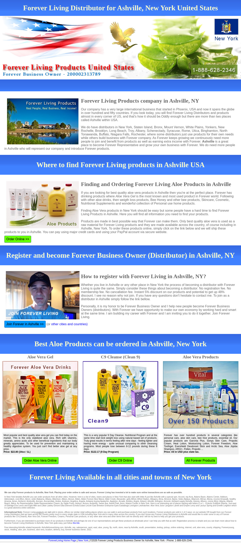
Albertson (56, 499)
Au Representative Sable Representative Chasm (38, 503)
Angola (82, 501)
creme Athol (213, 501)
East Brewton (98, 505)
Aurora (86, 503)
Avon (122, 503)
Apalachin (104, 501)
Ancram (39, 501)
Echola (76, 505)
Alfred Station (143, 499)
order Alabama (37, 499)
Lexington (133, 505)
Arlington (159, 501)
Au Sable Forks (67, 503)
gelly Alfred (131, 499)
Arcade (122, 501)
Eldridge (10, 505)
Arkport (143, 501)
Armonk (167, 501)
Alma (161, 499)
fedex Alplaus (184, 499)
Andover (65, 501)
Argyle (136, 501)
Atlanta (222, 501)
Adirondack (9, 499)
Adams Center (213, 497)
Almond (167, 499)
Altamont (195, 499)
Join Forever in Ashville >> (25, 324)
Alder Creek (110, 499)
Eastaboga (124, 505)
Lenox (21, 505)
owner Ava (103, 503)
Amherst (22, 501)
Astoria (196, 501)
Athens (204, 501)
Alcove (71, 499)
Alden (77, 499)
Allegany (154, 499)
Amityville (31, 501)
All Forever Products (200, 460)
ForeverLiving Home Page (62, 540)
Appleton (114, 501)
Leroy (192, 505)
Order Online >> (17, 239)
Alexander (121, 499)
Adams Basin (200, 497)
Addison (223, 497)
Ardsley (129, 501)
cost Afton (19, 499)
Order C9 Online (120, 460)
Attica (13, 503)
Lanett (176, 505)
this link (76, 523)
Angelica (74, 501)
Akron (27, 499)
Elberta (224, 503)
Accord (181, 497)
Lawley (50, 505)
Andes (58, 501)
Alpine (174, 499)
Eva (16, 505)
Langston (169, 505)
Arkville (150, 501)
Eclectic (208, 503)
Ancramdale (49, 501)
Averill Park (114, 503)
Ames (14, 501)
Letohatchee (144, 505)
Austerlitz (94, 503)
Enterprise (109, 505)
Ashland (175, 501)
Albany (48, 499)
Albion (64, 499)
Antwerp (89, 501)
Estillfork (216, 503)
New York (83, 540)
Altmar (203, 499)
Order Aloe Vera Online (40, 460)
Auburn (78, 503)
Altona (209, 499)
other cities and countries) (69, 324)
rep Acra (189, 497)
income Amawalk (220, 499)
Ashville (188, 501)
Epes (116, 505)
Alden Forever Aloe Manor (92, 499)
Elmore (57, 505)
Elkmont (68, 505)
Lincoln (89, 505)
